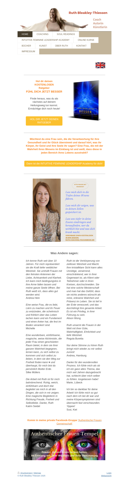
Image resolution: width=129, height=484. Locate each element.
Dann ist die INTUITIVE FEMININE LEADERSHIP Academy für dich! (65, 163)
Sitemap (37, 473)
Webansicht (106, 476)
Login (109, 473)
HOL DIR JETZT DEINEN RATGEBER (44, 121)
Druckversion (25, 473)
